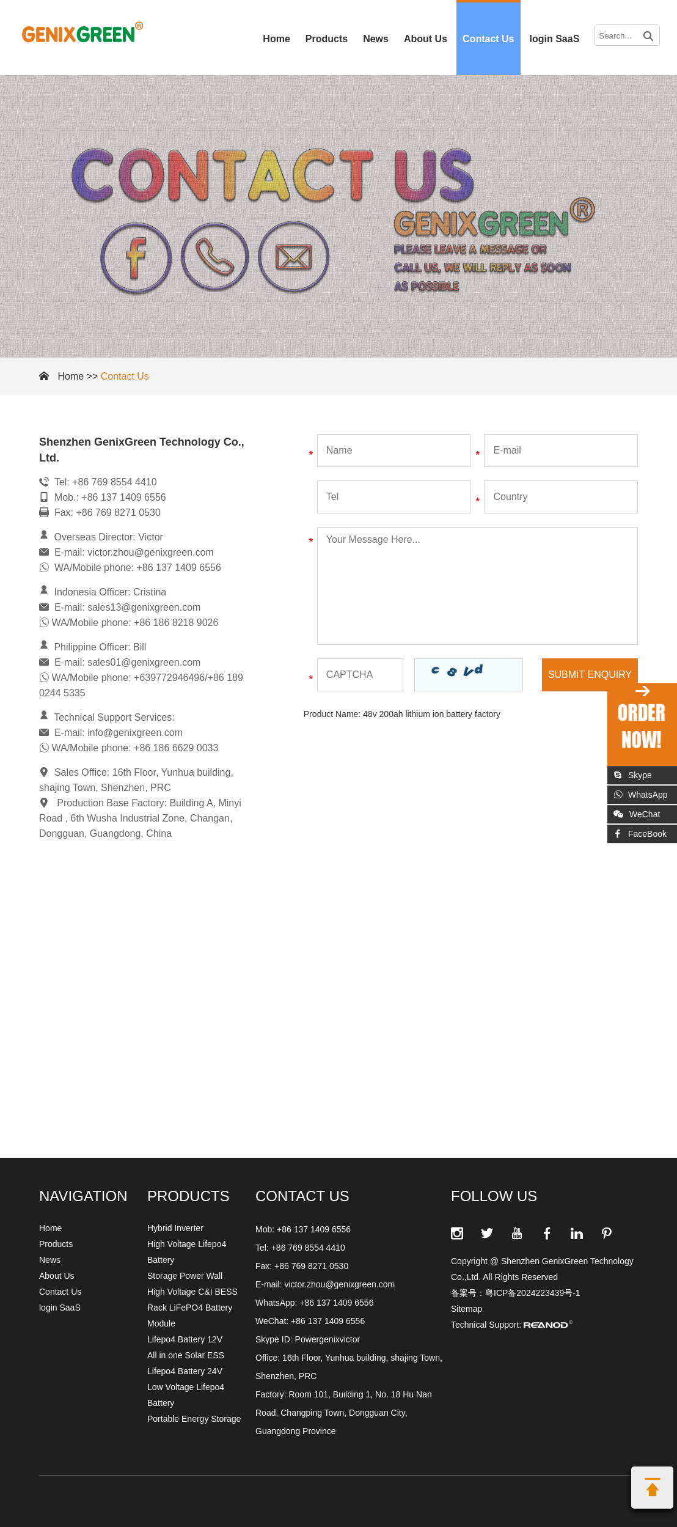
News (376, 39)
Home (276, 39)
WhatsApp (640, 795)
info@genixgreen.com (135, 732)
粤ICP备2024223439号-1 (532, 1293)
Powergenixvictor (327, 1339)
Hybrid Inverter (175, 1228)
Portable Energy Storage (194, 1419)
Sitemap (466, 1309)
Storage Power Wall (184, 1276)
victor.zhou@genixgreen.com (150, 552)
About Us (425, 39)
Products (327, 39)
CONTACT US (302, 1196)
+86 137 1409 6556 (336, 1303)
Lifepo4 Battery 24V (184, 1371)
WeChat (636, 814)
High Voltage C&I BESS (192, 1292)
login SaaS (555, 39)
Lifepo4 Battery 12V (184, 1339)
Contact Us (488, 39)
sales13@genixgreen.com (143, 607)
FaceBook (640, 834)
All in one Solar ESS (185, 1355)
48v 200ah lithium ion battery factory (431, 714)
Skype (632, 775)
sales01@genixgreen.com (143, 662)
